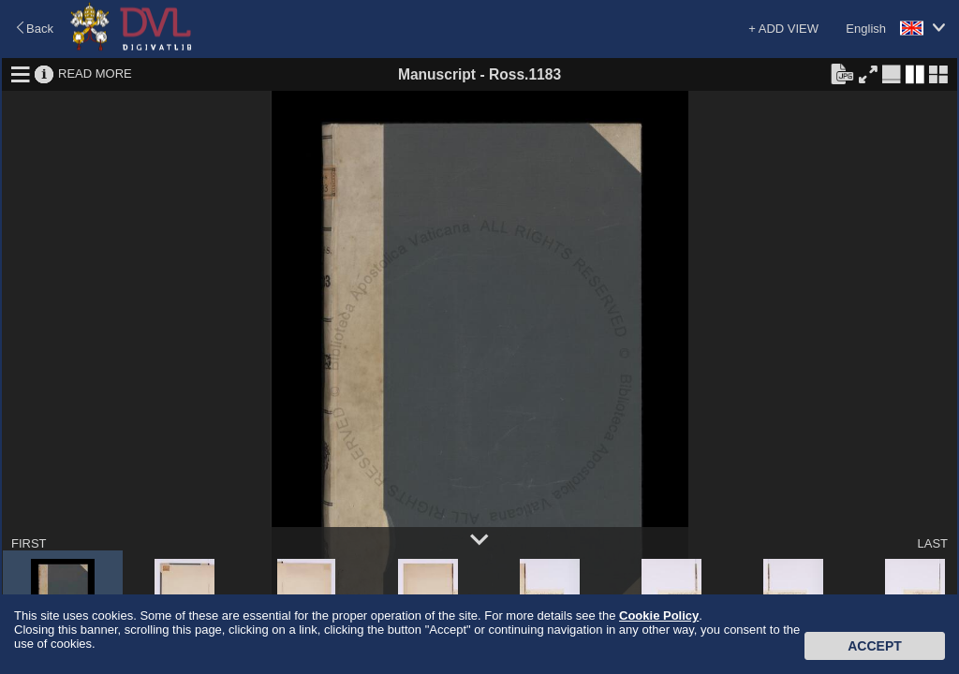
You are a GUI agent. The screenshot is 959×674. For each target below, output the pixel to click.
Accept (875, 645)
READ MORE (95, 73)
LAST (932, 543)
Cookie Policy (659, 615)
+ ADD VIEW (783, 29)
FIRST (29, 543)
